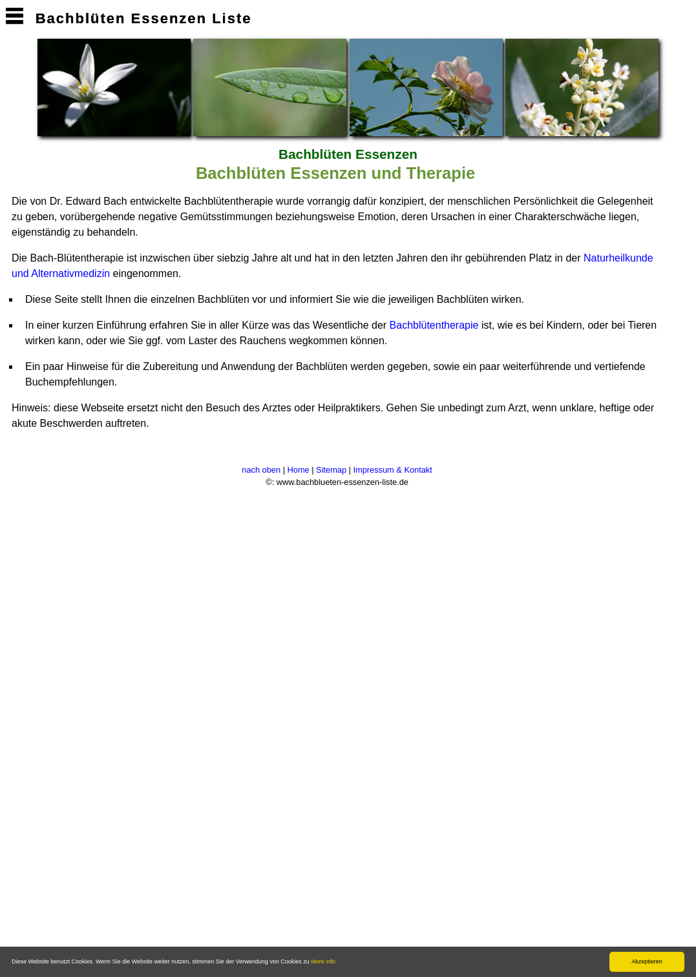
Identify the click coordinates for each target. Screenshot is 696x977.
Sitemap (331, 470)
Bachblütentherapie (434, 325)
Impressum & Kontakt (392, 470)
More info (323, 961)
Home (299, 470)
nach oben (261, 470)
